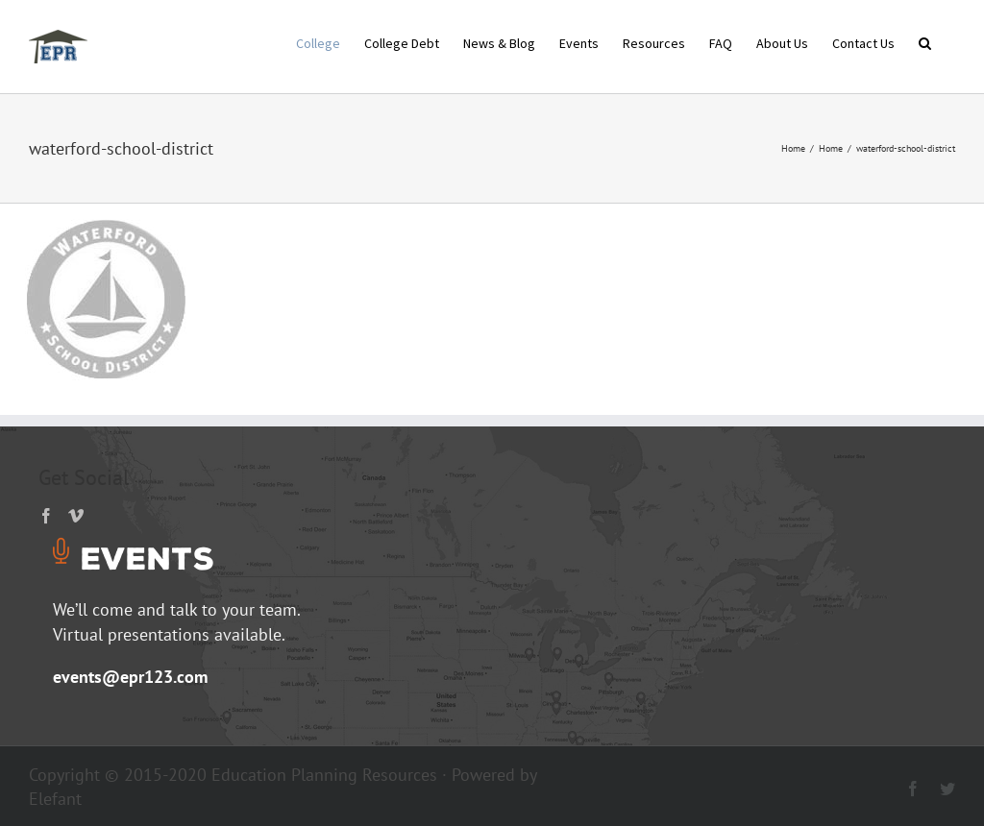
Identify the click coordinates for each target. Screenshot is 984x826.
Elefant (55, 799)
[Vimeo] (76, 515)
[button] (925, 41)
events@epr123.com (130, 677)
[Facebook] (46, 515)
